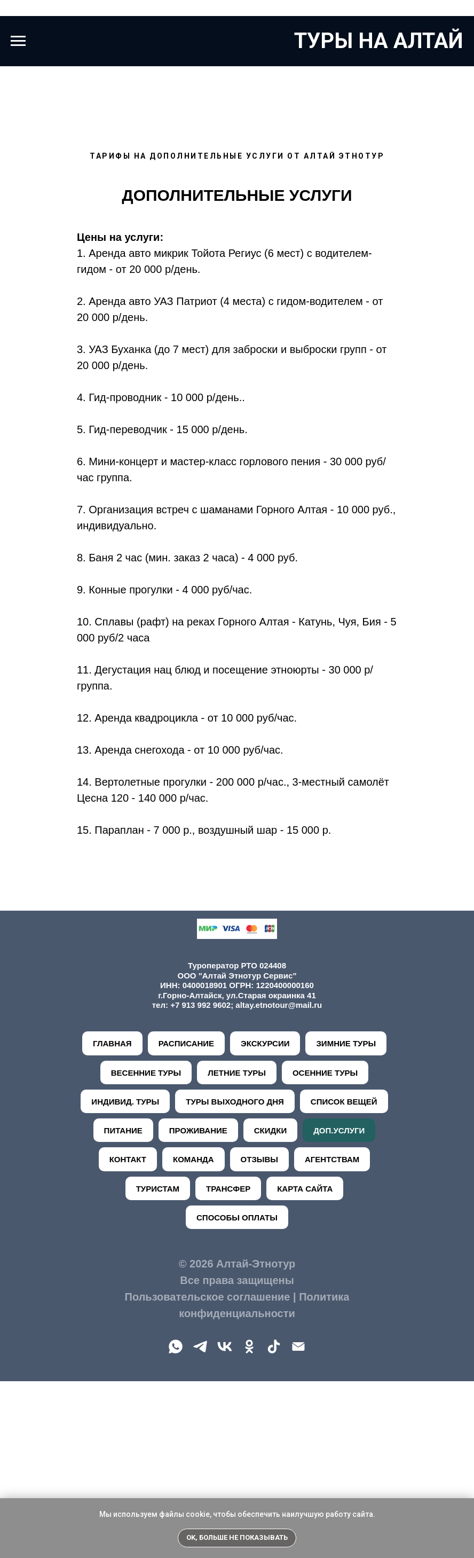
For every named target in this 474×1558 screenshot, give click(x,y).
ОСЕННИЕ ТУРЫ (325, 1249)
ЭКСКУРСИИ (265, 1220)
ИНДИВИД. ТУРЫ (125, 1278)
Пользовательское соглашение (207, 1473)
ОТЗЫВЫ (259, 1336)
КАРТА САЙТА (305, 1365)
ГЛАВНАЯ (112, 1220)
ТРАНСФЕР (228, 1365)
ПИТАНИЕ (123, 1307)
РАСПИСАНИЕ (186, 1220)
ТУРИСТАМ (157, 1365)
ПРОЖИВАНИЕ (198, 1307)
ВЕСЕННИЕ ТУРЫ (146, 1249)
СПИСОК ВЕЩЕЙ (344, 1278)
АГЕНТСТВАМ (332, 1336)
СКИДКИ (270, 1307)
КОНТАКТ (127, 1336)
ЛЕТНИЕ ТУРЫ (237, 1249)
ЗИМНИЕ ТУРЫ (346, 1220)
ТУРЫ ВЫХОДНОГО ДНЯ (235, 1278)
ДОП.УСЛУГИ (339, 1307)
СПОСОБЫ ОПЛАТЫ (237, 1394)
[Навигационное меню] (18, 41)
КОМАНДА (193, 1336)
